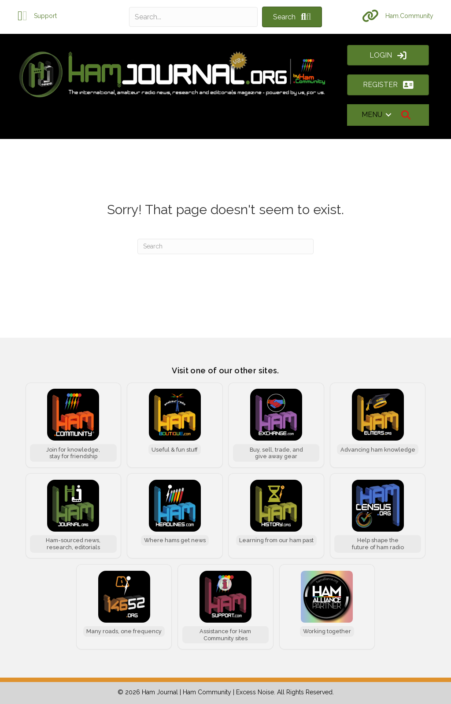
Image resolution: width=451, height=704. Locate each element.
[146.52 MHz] (124, 606)
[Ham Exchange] (276, 425)
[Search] (225, 246)
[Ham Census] (378, 515)
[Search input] (193, 17)
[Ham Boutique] (175, 425)
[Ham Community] (74, 425)
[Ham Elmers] (378, 425)
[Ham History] (276, 515)
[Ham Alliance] (327, 606)
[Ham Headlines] (175, 515)
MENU (372, 114)
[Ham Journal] (74, 515)
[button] (292, 17)
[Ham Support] (225, 606)
